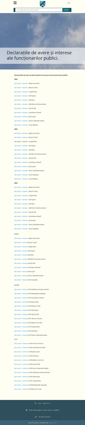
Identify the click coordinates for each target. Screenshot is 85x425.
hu (69, 3)
